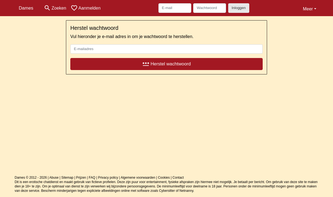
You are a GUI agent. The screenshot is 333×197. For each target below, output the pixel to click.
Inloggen (239, 8)
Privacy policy (108, 177)
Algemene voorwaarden (138, 177)
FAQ (92, 177)
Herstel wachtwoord (166, 64)
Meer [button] (308, 9)
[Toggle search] (55, 8)
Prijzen (81, 177)
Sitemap (67, 177)
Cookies (164, 177)
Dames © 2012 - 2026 (31, 177)
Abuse (54, 177)
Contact (178, 177)
